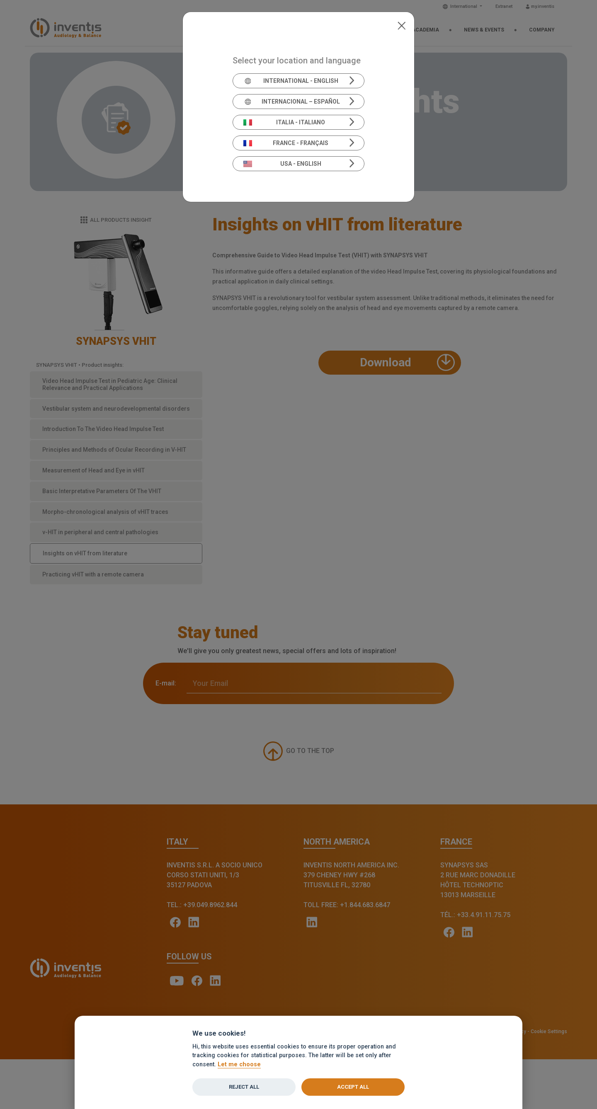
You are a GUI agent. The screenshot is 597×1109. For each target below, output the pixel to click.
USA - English (282, 163)
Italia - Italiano (284, 122)
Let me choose (239, 1064)
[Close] (401, 24)
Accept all (353, 1087)
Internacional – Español (291, 101)
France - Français (286, 143)
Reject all (244, 1087)
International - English (290, 80)
